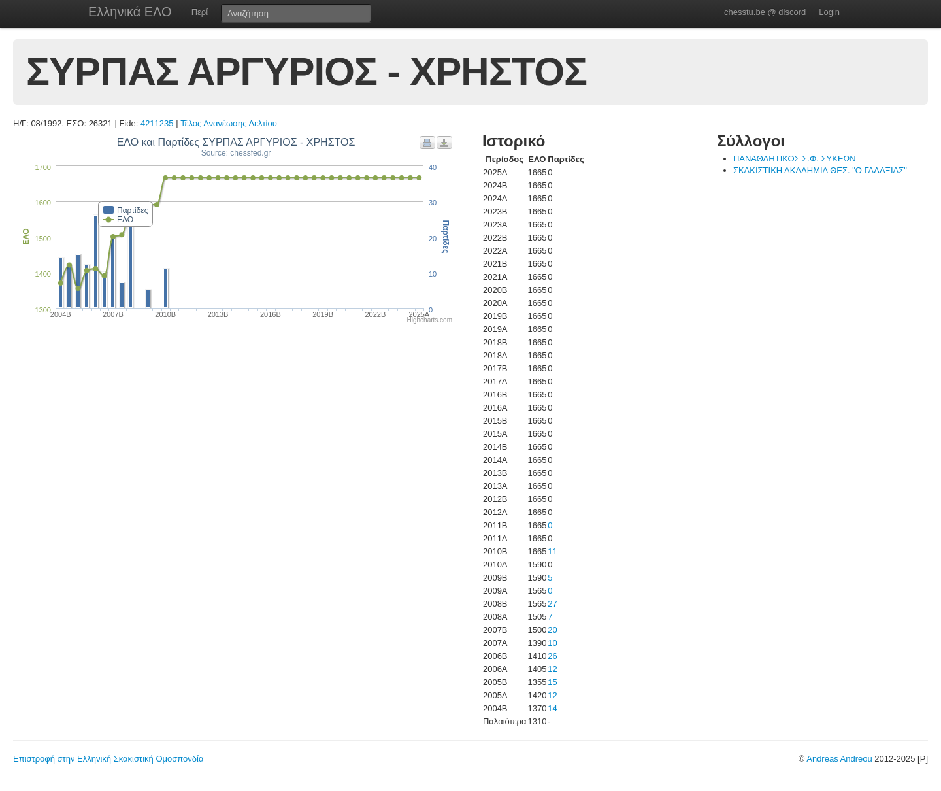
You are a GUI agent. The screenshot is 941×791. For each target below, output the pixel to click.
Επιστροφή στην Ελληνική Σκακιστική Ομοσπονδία (108, 759)
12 (552, 669)
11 (552, 551)
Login (829, 12)
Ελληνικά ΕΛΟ (130, 12)
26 (552, 656)
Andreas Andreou (839, 759)
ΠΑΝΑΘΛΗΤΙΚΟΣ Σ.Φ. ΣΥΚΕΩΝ (794, 158)
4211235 (157, 123)
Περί (199, 12)
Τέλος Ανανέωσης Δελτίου (228, 123)
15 (552, 682)
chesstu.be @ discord (765, 12)
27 (552, 604)
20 (552, 630)
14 (552, 708)
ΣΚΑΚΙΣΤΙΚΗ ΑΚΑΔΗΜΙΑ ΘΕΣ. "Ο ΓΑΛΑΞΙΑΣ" (820, 170)
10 (552, 643)
